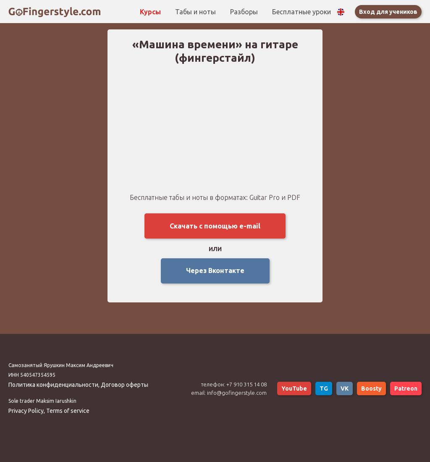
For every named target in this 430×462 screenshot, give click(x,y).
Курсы (151, 12)
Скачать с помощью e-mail (215, 226)
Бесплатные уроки (301, 12)
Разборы (245, 12)
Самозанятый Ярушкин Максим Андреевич (60, 365)
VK (345, 388)
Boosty (371, 388)
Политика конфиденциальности (53, 384)
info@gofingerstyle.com (237, 393)
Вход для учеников (388, 11)
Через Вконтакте (215, 270)
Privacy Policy (26, 410)
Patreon (405, 388)
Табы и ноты (196, 12)
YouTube (294, 388)
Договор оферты (124, 384)
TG (324, 388)
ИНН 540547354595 (31, 375)
